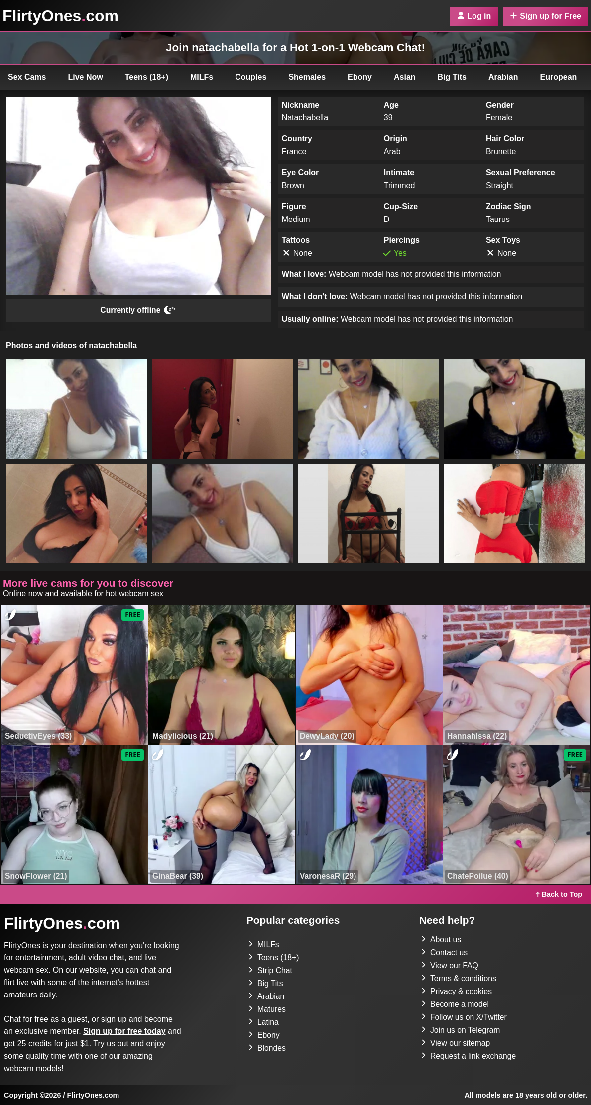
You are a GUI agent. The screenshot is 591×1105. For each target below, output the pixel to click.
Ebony (360, 77)
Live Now (85, 77)
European (558, 77)
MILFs (201, 77)
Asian (405, 77)
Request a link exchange (469, 1056)
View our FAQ (450, 965)
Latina (263, 1022)
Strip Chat (270, 970)
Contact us (444, 952)
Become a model (455, 1004)
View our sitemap (456, 1043)
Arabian (503, 77)
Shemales (307, 77)
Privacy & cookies (457, 991)
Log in (474, 16)
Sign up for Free (545, 16)
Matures (267, 1009)
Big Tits (452, 77)
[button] (76, 409)
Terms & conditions (459, 978)
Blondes (267, 1048)
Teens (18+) (146, 77)
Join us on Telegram (461, 1030)
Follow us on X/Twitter (464, 1017)
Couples (250, 77)
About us (441, 939)
